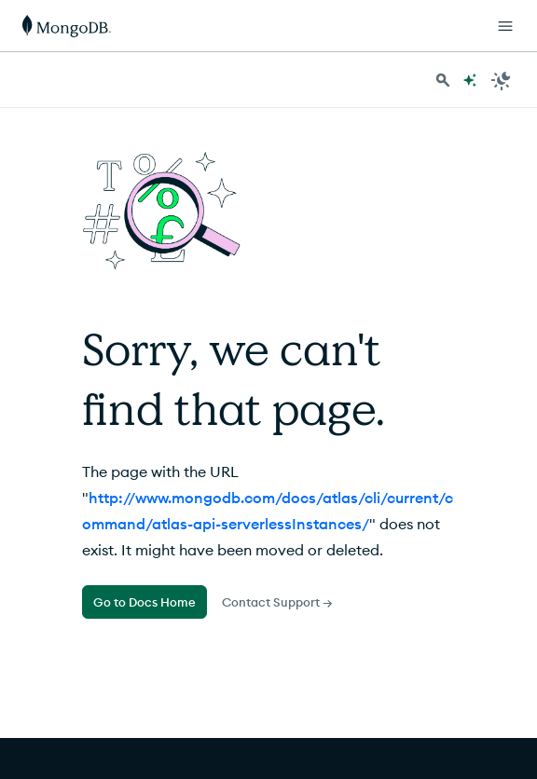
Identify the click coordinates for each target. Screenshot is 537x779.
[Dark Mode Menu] (502, 80)
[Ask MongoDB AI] (470, 80)
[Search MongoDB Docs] (443, 80)
